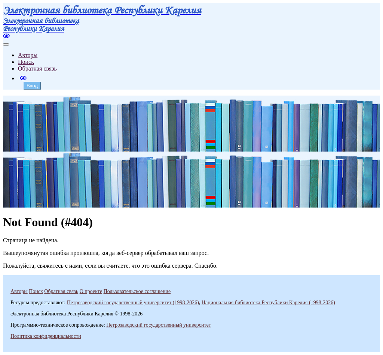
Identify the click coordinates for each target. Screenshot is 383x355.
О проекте (91, 291)
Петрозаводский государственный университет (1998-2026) (133, 302)
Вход (32, 85)
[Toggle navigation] (6, 44)
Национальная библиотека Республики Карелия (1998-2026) (268, 302)
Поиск (26, 62)
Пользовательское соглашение (137, 291)
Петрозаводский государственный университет (158, 325)
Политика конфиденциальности (45, 336)
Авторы (27, 55)
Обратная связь (37, 68)
